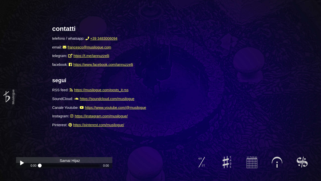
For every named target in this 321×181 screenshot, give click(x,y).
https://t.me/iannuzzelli (91, 56)
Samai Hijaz (70, 161)
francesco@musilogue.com (89, 47)
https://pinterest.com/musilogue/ (98, 125)
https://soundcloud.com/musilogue (107, 99)
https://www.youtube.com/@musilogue (115, 108)
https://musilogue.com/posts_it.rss (101, 90)
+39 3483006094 (103, 38)
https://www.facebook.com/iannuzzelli (103, 65)
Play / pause (21, 162)
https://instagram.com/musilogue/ (101, 116)
